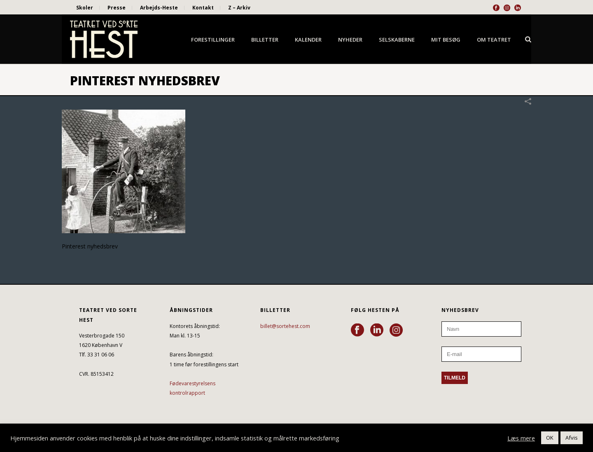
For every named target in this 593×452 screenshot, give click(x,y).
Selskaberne (397, 39)
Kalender (308, 39)
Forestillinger (213, 39)
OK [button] (549, 437)
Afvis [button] (571, 437)
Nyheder (350, 39)
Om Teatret (494, 39)
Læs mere (521, 438)
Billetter (264, 39)
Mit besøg (445, 39)
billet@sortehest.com (285, 326)
